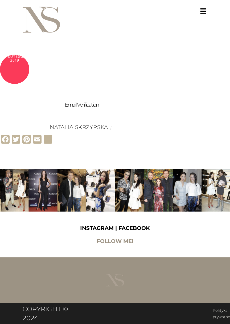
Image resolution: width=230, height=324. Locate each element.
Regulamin (194, 310)
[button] (203, 11)
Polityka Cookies (161, 310)
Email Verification (81, 105)
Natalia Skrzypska (79, 127)
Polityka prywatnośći (118, 310)
